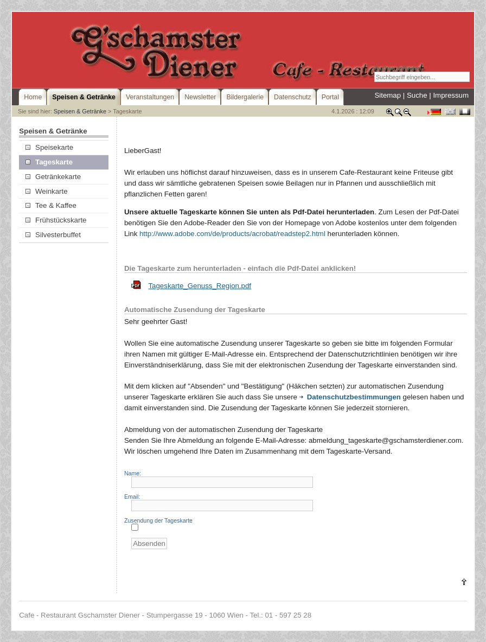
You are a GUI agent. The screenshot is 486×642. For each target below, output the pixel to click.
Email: (132, 496)
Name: (132, 473)
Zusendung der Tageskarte (158, 520)
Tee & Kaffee (50, 205)
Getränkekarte (53, 177)
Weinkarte (46, 191)
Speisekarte (49, 147)
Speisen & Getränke (80, 111)
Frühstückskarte (56, 220)
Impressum (451, 95)
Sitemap (387, 95)
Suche (417, 95)
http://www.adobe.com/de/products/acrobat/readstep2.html (232, 234)
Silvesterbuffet (53, 235)
